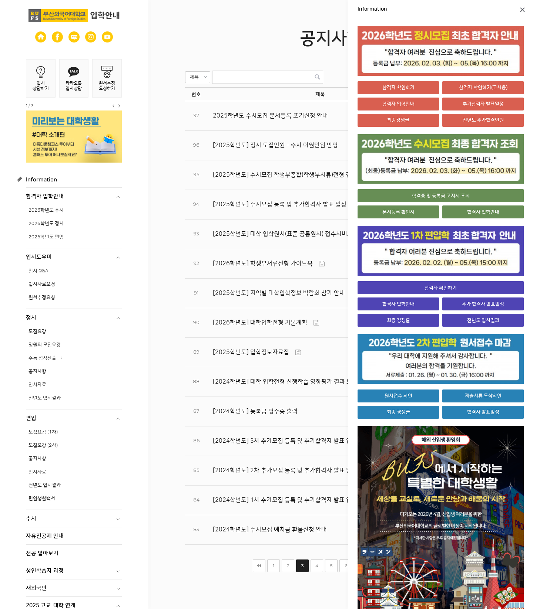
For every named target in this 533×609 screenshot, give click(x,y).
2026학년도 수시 (46, 210)
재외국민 (36, 588)
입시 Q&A (38, 270)
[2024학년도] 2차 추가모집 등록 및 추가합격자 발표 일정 (285, 470)
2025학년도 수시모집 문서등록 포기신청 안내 (270, 115)
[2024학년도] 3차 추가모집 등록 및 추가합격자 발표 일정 (285, 441)
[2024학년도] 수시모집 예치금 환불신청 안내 (270, 529)
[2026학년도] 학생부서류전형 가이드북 (263, 263)
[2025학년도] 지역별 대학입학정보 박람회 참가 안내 (279, 293)
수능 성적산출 (42, 358)
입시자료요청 (42, 284)
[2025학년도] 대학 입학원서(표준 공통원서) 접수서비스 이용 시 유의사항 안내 (311, 234)
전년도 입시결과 (45, 398)
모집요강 (37, 331)
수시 (31, 519)
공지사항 (37, 371)
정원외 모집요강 (45, 344)
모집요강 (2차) (43, 445)
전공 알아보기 (42, 553)
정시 (31, 317)
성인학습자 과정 (45, 571)
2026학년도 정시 (46, 223)
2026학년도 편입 (46, 236)
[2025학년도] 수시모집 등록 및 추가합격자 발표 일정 (279, 204)
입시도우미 (39, 257)
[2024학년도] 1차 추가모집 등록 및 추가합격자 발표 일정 (285, 500)
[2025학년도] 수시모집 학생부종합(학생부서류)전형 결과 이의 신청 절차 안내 (310, 174)
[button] (197, 77)
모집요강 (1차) (43, 432)
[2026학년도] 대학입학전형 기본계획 (260, 322)
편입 (31, 418)
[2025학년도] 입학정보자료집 (251, 352)
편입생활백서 (42, 498)
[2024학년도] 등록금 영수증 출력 (255, 411)
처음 (259, 565)
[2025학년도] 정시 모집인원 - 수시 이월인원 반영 (275, 145)
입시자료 (37, 384)
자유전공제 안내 (45, 536)
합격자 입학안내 (45, 196)
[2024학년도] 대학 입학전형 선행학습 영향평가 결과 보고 (285, 381)
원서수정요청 (42, 297)
